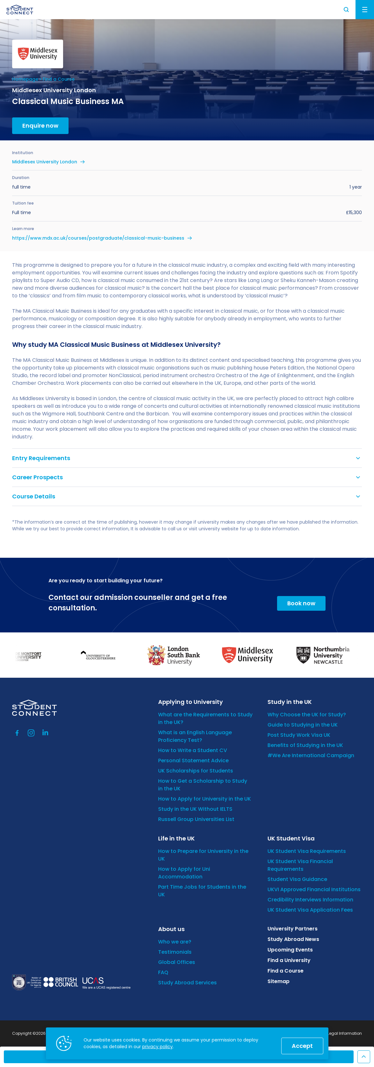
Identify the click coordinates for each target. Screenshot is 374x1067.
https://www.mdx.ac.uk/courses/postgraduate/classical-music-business (98, 238)
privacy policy (157, 1046)
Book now (301, 603)
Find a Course (59, 79)
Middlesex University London (44, 162)
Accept (302, 1046)
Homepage (25, 79)
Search (347, 9)
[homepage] (19, 9)
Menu (364, 9)
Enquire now (40, 126)
